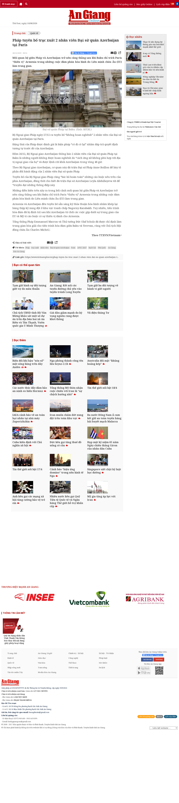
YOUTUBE (159, 730)
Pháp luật (103, 728)
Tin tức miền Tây (15, 743)
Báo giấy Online (144, 4)
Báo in (159, 787)
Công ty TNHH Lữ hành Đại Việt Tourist (144, 122)
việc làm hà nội (153, 136)
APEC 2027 (81, 247)
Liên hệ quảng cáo (123, 4)
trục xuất (35, 247)
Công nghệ (73, 728)
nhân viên (44, 247)
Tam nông (42, 738)
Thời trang (73, 738)
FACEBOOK (147, 730)
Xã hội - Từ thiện (106, 724)
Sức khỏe (103, 733)
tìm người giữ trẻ (134, 131)
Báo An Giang (19, 251)
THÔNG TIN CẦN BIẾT (14, 683)
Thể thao (72, 733)
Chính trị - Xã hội (75, 724)
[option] (34, 668)
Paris (73, 247)
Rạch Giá (92, 247)
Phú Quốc (102, 247)
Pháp (27, 247)
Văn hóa (41, 733)
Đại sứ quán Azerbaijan (59, 247)
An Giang (112, 247)
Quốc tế (34, 33)
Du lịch (102, 738)
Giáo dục (42, 728)
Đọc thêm (20, 360)
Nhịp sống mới (13, 738)
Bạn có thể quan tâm (27, 268)
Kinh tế (10, 728)
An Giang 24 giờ (45, 724)
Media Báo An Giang (47, 743)
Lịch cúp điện (163, 4)
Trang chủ (19, 33)
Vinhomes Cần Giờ (153, 127)
